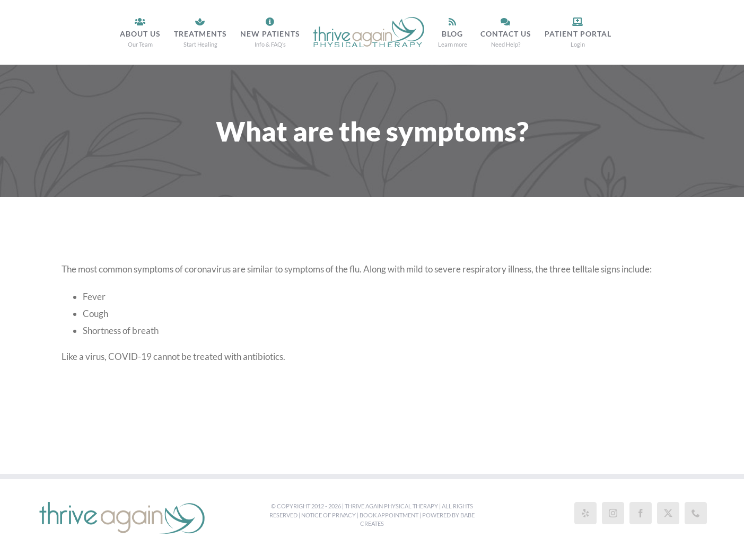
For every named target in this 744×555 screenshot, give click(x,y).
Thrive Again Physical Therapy (391, 506)
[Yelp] (585, 513)
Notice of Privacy (328, 515)
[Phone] (696, 513)
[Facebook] (640, 513)
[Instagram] (613, 513)
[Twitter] (668, 513)
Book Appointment (389, 515)
